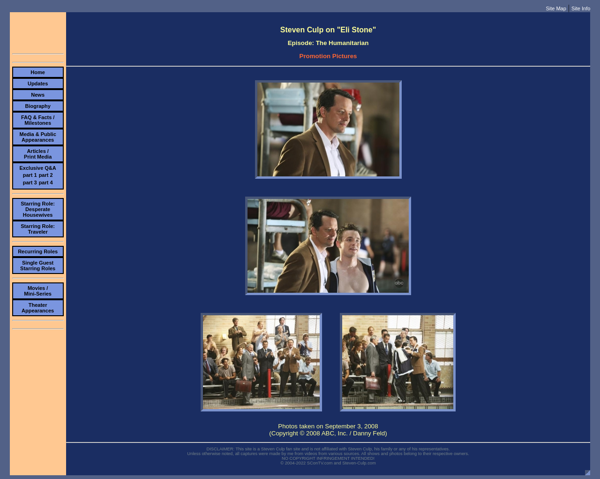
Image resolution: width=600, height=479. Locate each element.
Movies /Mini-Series (38, 291)
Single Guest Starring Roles (37, 265)
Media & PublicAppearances (38, 137)
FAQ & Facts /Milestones (38, 120)
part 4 (46, 182)
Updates (38, 83)
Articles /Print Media (38, 154)
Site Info (580, 8)
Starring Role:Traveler (38, 229)
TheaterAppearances (38, 307)
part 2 (46, 175)
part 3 (30, 182)
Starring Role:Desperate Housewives (38, 209)
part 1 (30, 175)
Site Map (556, 8)
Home (37, 72)
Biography (37, 106)
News (38, 95)
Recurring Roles (38, 251)
